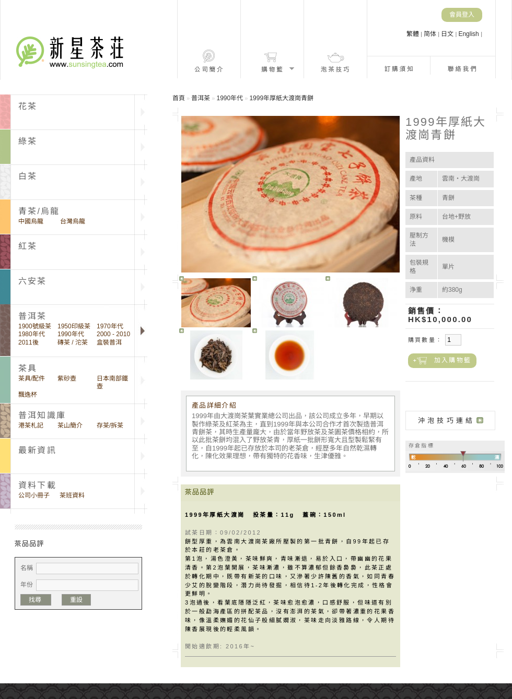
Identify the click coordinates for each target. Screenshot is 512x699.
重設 (76, 599)
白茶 (27, 176)
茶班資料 (72, 495)
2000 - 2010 (113, 334)
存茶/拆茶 (110, 425)
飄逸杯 (27, 394)
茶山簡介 (70, 425)
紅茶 (27, 246)
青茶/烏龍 (39, 211)
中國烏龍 (30, 221)
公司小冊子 (34, 495)
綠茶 (27, 141)
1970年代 (110, 326)
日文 (448, 34)
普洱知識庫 (42, 415)
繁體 (413, 34)
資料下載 (37, 485)
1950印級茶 (73, 326)
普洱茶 (200, 98)
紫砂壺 (66, 378)
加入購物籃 (452, 360)
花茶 (27, 106)
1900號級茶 (34, 326)
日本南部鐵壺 (112, 382)
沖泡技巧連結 (446, 420)
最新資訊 (37, 450)
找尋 (36, 599)
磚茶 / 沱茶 (72, 342)
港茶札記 (30, 425)
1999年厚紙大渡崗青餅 (281, 98)
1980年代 (31, 334)
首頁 (178, 98)
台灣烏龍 (72, 221)
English (469, 34)
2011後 (28, 342)
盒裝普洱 (109, 342)
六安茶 (32, 281)
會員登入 (461, 14)
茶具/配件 (31, 378)
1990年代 (70, 334)
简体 (431, 34)
